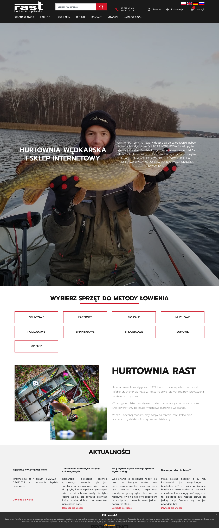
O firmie (81, 17)
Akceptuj (109, 525)
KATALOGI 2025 (132, 17)
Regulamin (64, 17)
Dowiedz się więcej (23, 499)
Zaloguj (157, 9)
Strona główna (24, 17)
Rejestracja (177, 9)
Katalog (45, 17)
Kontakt (97, 17)
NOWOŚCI (113, 17)
